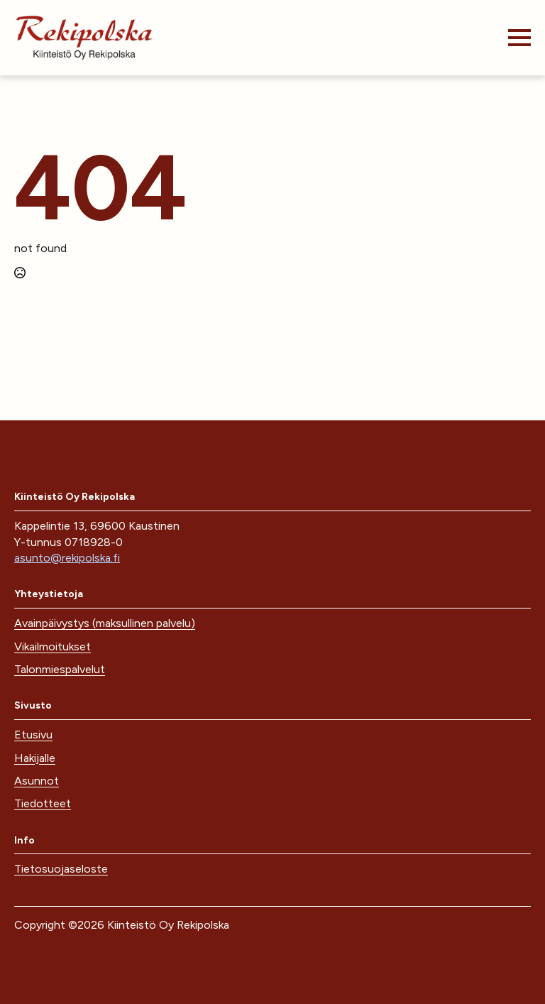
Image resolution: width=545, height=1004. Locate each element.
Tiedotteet (42, 803)
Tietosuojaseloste (61, 868)
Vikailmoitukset (52, 646)
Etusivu (33, 734)
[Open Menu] (519, 37)
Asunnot (36, 780)
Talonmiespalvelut (59, 669)
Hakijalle (34, 758)
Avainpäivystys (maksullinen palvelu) (104, 623)
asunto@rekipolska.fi (67, 557)
